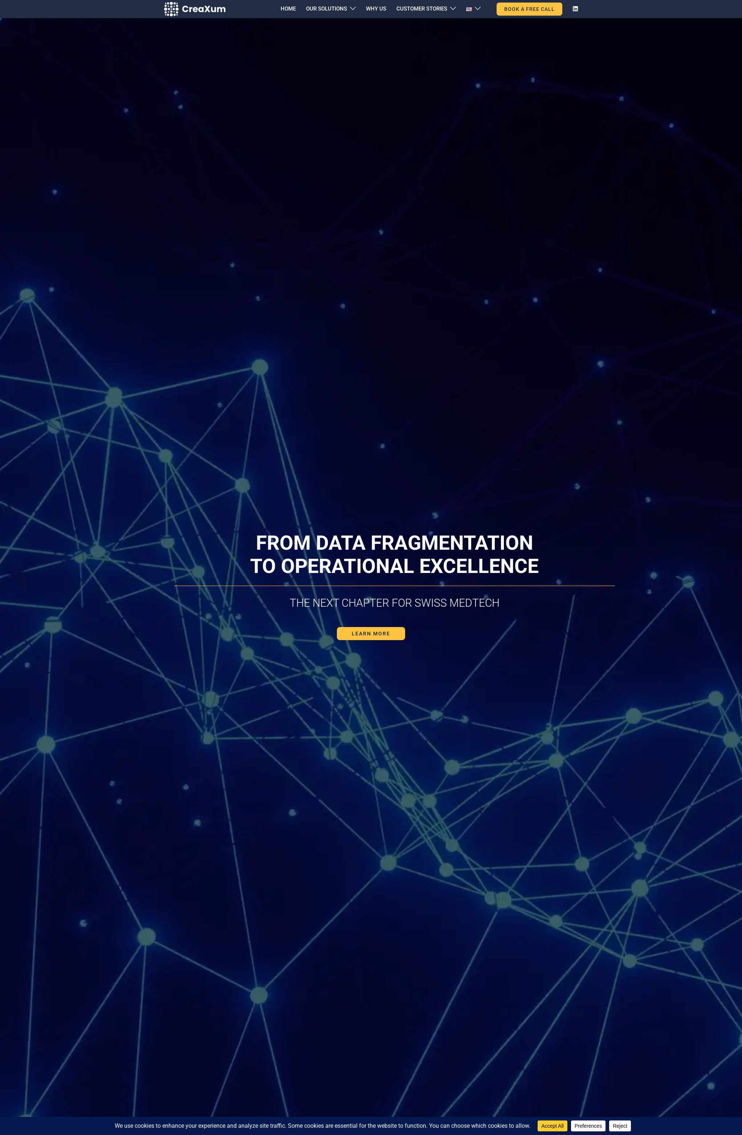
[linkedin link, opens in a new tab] (574, 8)
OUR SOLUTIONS (326, 8)
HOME (288, 8)
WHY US (376, 8)
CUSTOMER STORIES (421, 8)
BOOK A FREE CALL (529, 9)
